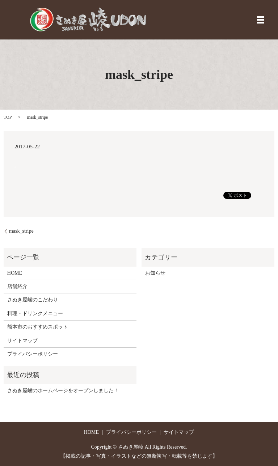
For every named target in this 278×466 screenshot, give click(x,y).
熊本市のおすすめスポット (37, 327)
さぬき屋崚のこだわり (32, 299)
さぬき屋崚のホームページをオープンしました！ (63, 390)
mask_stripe (21, 231)
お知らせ (155, 273)
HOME (14, 273)
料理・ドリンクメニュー (35, 313)
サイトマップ (22, 340)
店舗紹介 (17, 286)
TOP (8, 117)
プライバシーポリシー (32, 354)
